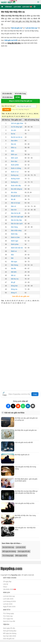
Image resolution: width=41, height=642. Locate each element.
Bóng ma (14, 289)
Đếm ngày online (21, 555)
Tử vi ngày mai (8, 619)
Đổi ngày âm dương (9, 551)
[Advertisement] (20, 68)
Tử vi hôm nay (8, 616)
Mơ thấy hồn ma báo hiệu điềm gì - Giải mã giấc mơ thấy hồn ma (26, 492)
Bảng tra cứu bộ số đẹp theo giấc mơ (20, 101)
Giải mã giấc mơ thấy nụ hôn (24, 503)
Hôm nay (8, 7)
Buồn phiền (15, 165)
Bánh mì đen (15, 237)
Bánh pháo (14, 244)
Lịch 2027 (27, 7)
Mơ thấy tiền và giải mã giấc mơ (26, 430)
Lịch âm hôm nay (9, 596)
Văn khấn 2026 (9, 589)
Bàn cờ (13, 206)
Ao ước (13, 130)
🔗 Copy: (5, 394)
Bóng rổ (13, 293)
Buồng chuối (15, 178)
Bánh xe (14, 251)
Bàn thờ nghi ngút (17, 216)
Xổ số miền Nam (7, 97)
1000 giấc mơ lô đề (10, 40)
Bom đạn (14, 161)
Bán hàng (14, 227)
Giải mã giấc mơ (16, 28)
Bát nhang (14, 265)
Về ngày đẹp (7, 581)
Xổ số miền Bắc (7, 93)
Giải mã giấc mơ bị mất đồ (24, 442)
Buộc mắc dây (16, 185)
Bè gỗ (13, 282)
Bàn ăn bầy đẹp (16, 220)
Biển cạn (14, 154)
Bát (12, 258)
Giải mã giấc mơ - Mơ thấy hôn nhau (25, 529)
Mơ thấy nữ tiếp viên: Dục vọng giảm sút (25, 516)
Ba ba (13, 134)
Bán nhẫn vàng (16, 230)
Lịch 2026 (17, 7)
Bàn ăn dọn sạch (17, 223)
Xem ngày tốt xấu (24, 551)
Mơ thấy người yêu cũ (22, 455)
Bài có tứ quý (15, 203)
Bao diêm (14, 140)
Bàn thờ (13, 210)
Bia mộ (13, 144)
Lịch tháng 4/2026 (9, 601)
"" (31, 28)
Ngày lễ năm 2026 (9, 606)
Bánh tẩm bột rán (17, 248)
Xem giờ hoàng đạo (9, 631)
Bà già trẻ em (15, 196)
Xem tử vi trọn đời (9, 621)
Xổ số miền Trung (20, 93)
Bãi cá (13, 275)
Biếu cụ (13, 147)
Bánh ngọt (14, 241)
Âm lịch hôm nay (8, 547)
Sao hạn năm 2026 (9, 636)
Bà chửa (14, 192)
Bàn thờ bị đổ (15, 213)
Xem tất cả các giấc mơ (20, 296)
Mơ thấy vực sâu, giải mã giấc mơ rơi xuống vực (26, 419)
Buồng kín (14, 182)
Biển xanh (14, 158)
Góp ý (5, 587)
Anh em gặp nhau (17, 123)
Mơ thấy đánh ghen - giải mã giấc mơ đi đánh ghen (26, 480)
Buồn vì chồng (16, 168)
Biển (12, 151)
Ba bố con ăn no (16, 137)
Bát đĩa (13, 268)
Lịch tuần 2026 (8, 599)
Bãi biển (14, 272)
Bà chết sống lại (16, 189)
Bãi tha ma (14, 279)
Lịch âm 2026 (20, 547)
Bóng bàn (14, 286)
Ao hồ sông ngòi (16, 127)
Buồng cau (14, 175)
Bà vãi (13, 199)
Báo (12, 255)
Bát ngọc (14, 261)
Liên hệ (5, 584)
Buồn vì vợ (14, 172)
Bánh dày (14, 234)
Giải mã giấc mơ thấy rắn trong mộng (25, 468)
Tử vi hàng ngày (8, 555)
